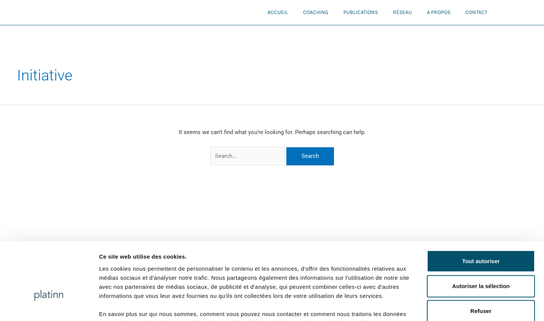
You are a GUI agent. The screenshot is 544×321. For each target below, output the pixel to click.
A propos (438, 12)
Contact (476, 12)
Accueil (277, 12)
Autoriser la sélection (481, 239)
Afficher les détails (416, 306)
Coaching (315, 12)
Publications (360, 12)
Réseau (402, 12)
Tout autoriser (481, 213)
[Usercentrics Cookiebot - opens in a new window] (49, 306)
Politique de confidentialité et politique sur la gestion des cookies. (280, 275)
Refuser (480, 264)
